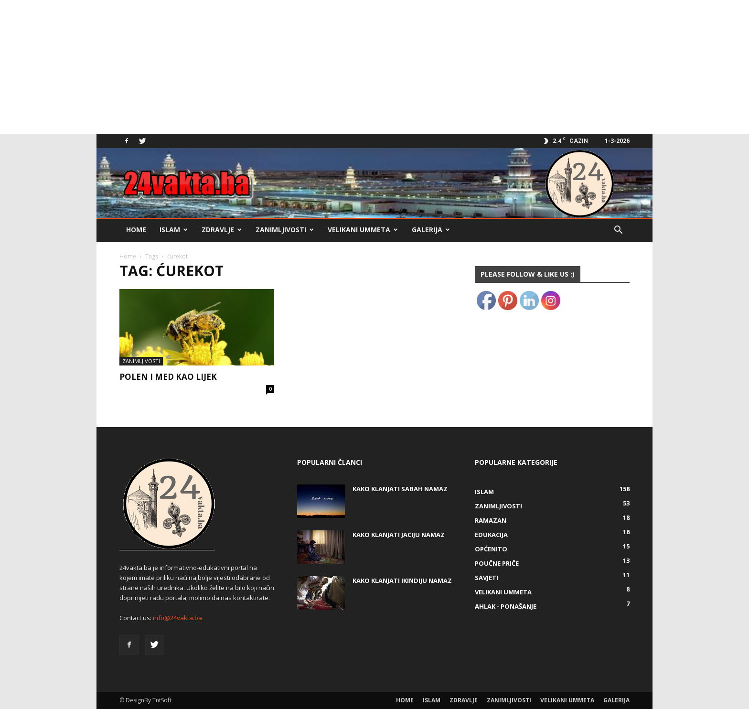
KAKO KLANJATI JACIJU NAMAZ (399, 534)
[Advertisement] (286, 67)
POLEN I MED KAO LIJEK (168, 376)
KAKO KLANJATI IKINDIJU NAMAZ (402, 580)
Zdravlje (222, 229)
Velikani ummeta (363, 229)
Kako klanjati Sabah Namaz (400, 488)
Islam (174, 229)
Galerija (431, 229)
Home (136, 229)
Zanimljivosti (285, 229)
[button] (618, 231)
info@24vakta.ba (177, 617)
